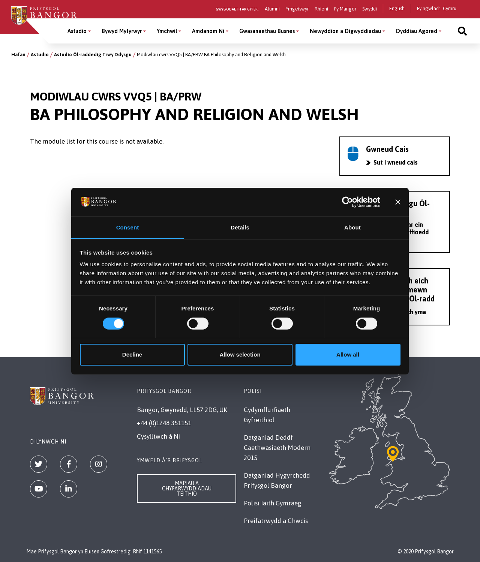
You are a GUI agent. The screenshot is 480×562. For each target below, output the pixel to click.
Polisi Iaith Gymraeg (273, 503)
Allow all (347, 354)
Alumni (272, 9)
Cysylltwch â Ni (158, 436)
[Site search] (462, 30)
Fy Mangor (345, 9)
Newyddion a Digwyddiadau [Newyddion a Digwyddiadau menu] (345, 31)
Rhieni (321, 9)
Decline (132, 354)
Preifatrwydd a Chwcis (276, 521)
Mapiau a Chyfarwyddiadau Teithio (187, 488)
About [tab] (352, 227)
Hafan (18, 54)
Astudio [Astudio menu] (77, 31)
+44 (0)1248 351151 (164, 423)
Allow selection (239, 354)
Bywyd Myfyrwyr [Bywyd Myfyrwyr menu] (122, 31)
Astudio (40, 54)
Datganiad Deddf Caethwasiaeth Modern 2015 (277, 448)
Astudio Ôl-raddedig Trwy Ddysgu (93, 54)
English (397, 8)
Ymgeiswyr (297, 9)
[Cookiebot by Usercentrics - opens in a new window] (347, 202)
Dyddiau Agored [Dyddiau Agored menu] (416, 31)
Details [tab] (240, 227)
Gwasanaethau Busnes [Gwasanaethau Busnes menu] (267, 31)
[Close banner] (397, 202)
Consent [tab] (127, 227)
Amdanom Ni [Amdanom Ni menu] (208, 31)
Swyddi (369, 9)
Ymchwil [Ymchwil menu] (167, 31)
